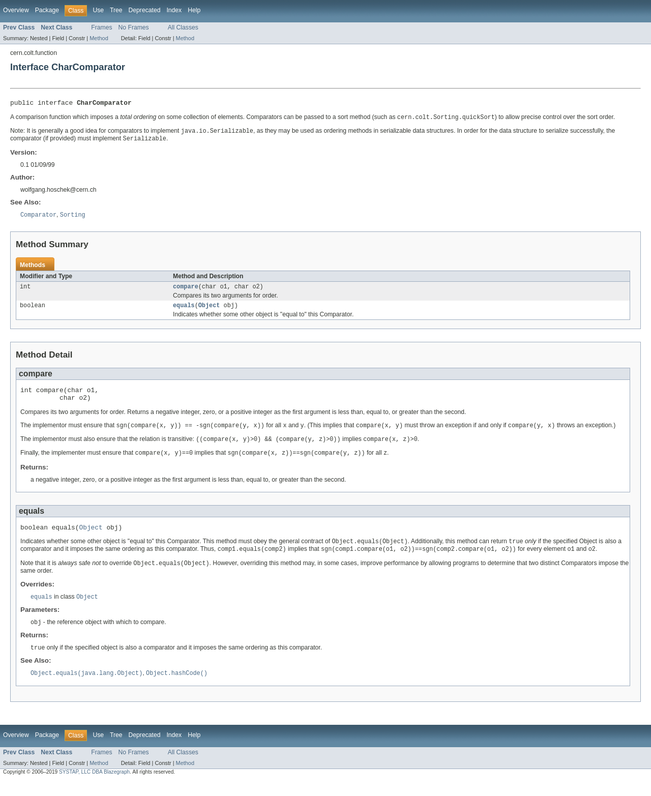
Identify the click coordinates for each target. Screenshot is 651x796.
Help (194, 10)
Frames (101, 27)
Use (98, 10)
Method (99, 38)
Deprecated (145, 10)
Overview (16, 10)
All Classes (183, 27)
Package (47, 10)
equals (184, 311)
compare (185, 291)
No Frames (134, 27)
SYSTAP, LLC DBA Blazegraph (94, 787)
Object (209, 311)
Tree (116, 10)
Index (174, 10)
